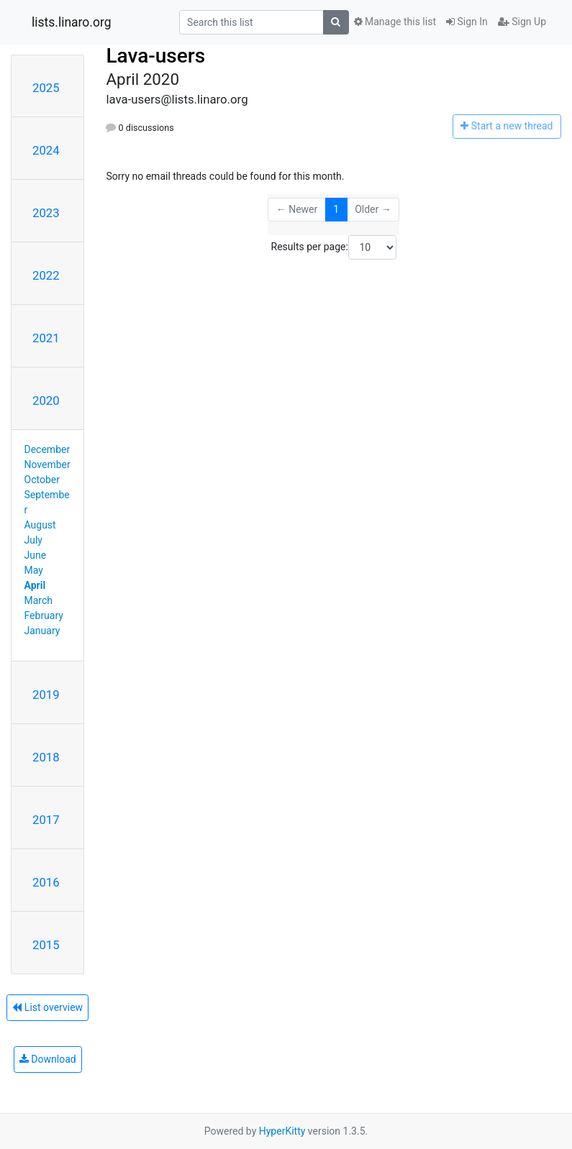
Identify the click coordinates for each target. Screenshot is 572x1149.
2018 (46, 757)
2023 (46, 213)
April (35, 585)
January (42, 630)
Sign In (467, 21)
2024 (46, 150)
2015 (46, 945)
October (42, 479)
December (47, 449)
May (33, 570)
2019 (46, 694)
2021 (46, 338)
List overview (47, 1007)
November (47, 464)
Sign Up (522, 21)
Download (47, 1059)
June (35, 555)
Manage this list (395, 21)
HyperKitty (282, 1131)
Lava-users (155, 56)
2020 (46, 400)
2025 (46, 88)
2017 (46, 819)
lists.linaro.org (72, 22)
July (33, 540)
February (43, 615)
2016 (46, 882)
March (38, 600)
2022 (46, 275)
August (40, 525)
